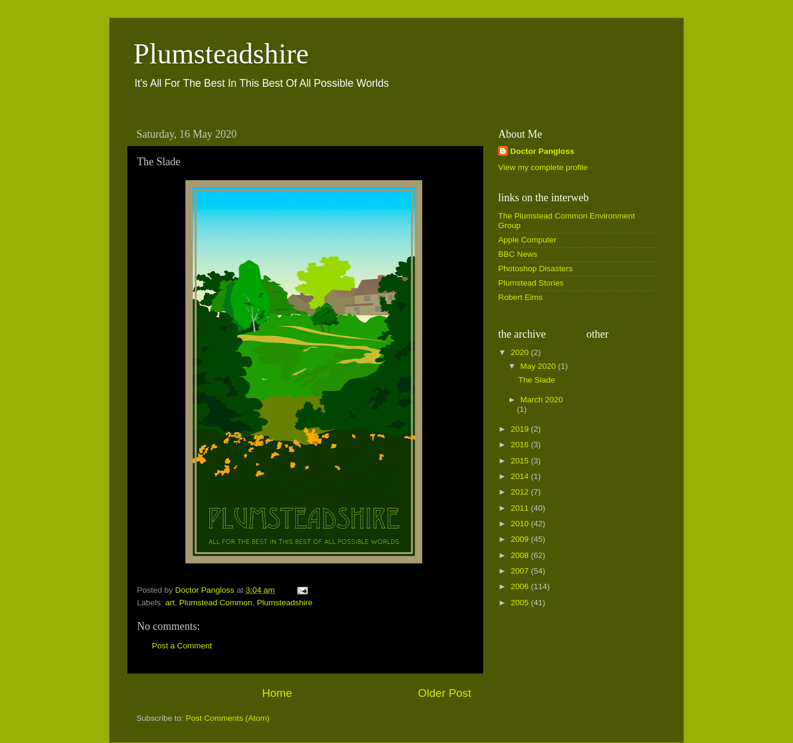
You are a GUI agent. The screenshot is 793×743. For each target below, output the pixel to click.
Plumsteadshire (221, 53)
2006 (521, 586)
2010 (521, 523)
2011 (521, 508)
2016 (521, 444)
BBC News (517, 254)
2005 (521, 602)
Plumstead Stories (531, 282)
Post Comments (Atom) (228, 718)
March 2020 (541, 399)
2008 (521, 555)
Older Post (444, 693)
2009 (521, 539)
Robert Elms (520, 297)
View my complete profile (543, 167)
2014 (521, 476)
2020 (521, 352)
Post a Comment (182, 645)
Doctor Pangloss (542, 151)
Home (277, 693)
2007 (521, 570)
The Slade (537, 379)
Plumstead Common (215, 602)
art (170, 602)
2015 (521, 460)
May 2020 (539, 366)
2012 (521, 491)
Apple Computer (527, 239)
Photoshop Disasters (535, 268)
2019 (521, 428)
